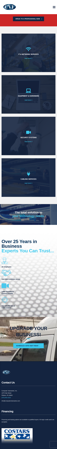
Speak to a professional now (28, 19)
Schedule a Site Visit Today (27, 346)
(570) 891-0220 (6, 397)
